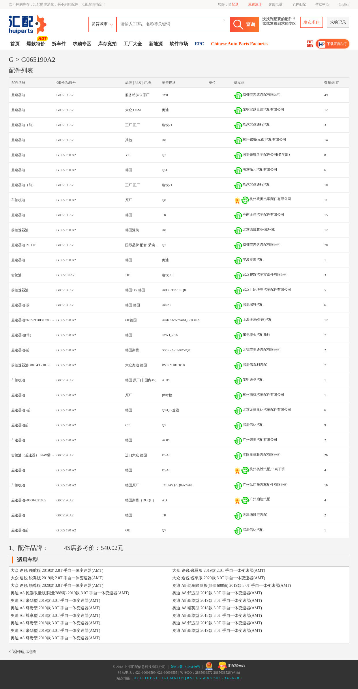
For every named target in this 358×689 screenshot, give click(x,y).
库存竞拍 (107, 43)
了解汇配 (299, 4)
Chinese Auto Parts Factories (240, 43)
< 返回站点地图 (22, 651)
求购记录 (338, 22)
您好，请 (228, 4)
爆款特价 (36, 43)
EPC (199, 43)
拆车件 (59, 43)
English (344, 4)
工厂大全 (132, 43)
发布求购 (311, 22)
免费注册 (255, 4)
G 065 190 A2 (66, 155)
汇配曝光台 (231, 666)
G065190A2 (65, 95)
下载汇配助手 (333, 44)
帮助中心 (322, 4)
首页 (15, 43)
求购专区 (82, 43)
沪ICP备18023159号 (185, 667)
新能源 (156, 43)
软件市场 (179, 43)
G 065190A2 (65, 275)
